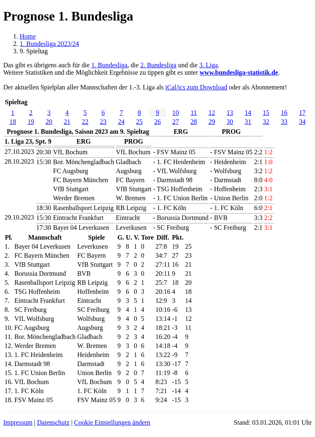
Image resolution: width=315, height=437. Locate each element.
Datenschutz (53, 422)
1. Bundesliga (109, 65)
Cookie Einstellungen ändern (112, 422)
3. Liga (208, 65)
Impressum (17, 422)
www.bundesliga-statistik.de (239, 72)
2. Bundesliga (158, 65)
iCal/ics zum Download (196, 87)
